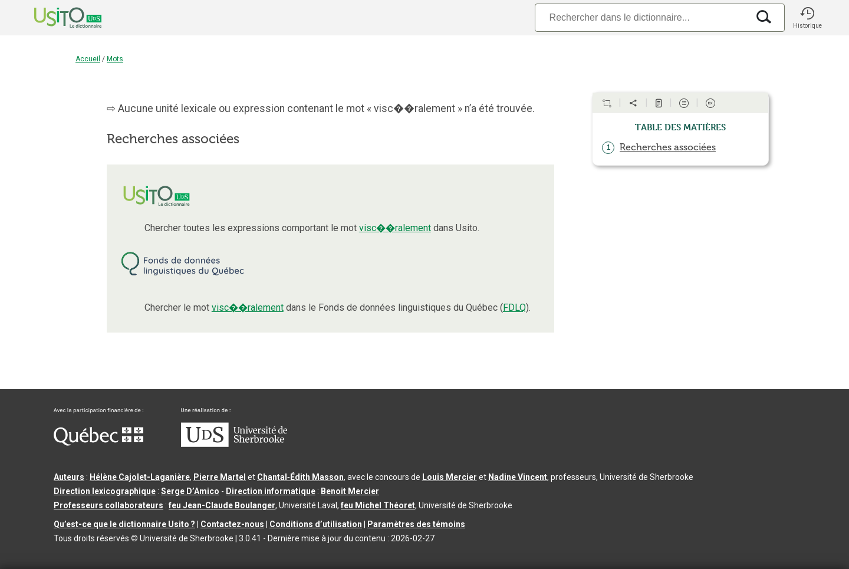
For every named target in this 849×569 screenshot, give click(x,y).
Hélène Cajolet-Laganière (140, 477)
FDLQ (514, 307)
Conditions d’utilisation (315, 524)
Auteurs (69, 477)
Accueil (87, 59)
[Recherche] (641, 17)
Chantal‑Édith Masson (300, 477)
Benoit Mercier (350, 491)
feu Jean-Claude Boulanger (222, 505)
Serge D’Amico (190, 491)
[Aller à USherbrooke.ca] (234, 444)
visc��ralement (395, 227)
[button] (807, 17)
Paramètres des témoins (416, 524)
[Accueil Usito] (54, 17)
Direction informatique (270, 491)
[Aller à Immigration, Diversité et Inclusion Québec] (98, 443)
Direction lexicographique (105, 491)
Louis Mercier (449, 477)
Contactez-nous (232, 524)
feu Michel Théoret (378, 505)
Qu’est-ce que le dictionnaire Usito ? (124, 524)
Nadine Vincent (517, 477)
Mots (115, 59)
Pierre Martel (219, 477)
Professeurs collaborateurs (108, 505)
